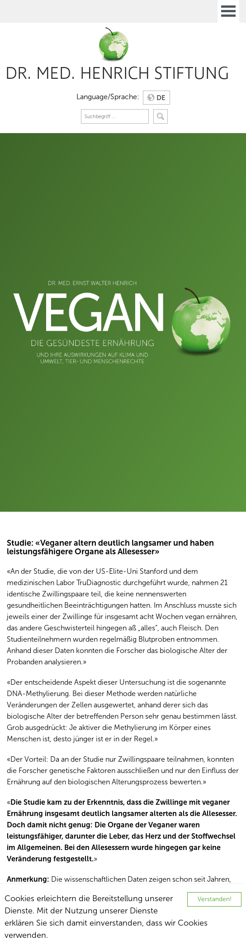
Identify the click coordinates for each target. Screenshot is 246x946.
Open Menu (228, 11)
